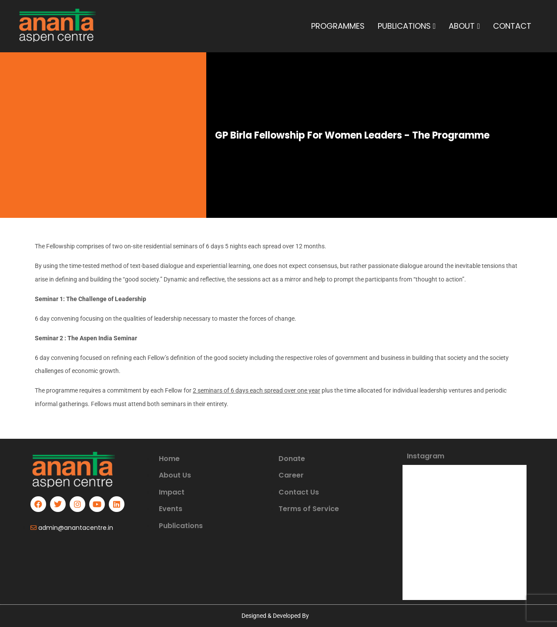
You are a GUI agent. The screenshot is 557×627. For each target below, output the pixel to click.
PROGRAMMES (338, 25)
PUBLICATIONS (407, 25)
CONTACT (512, 25)
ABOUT (464, 25)
